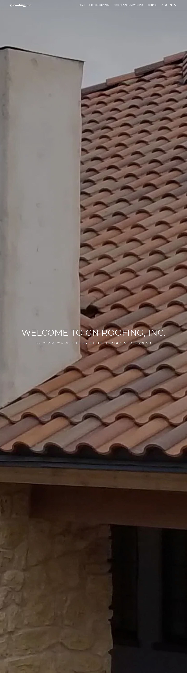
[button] (162, 5)
